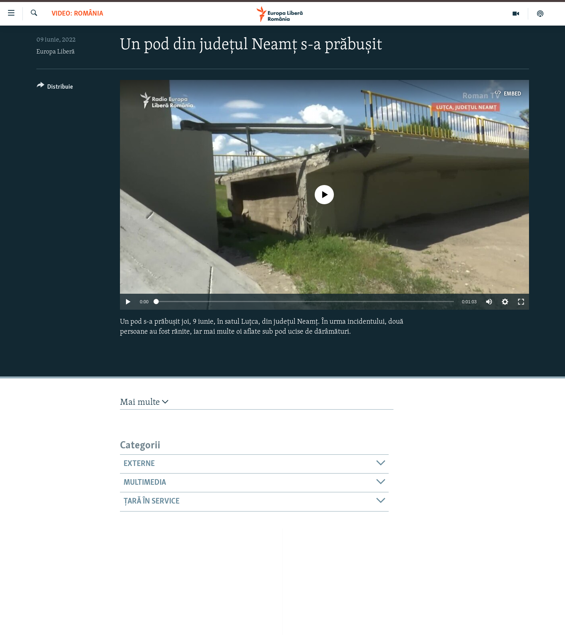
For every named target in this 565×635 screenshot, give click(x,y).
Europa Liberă (55, 52)
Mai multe (144, 402)
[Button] (55, 88)
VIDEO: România (77, 14)
